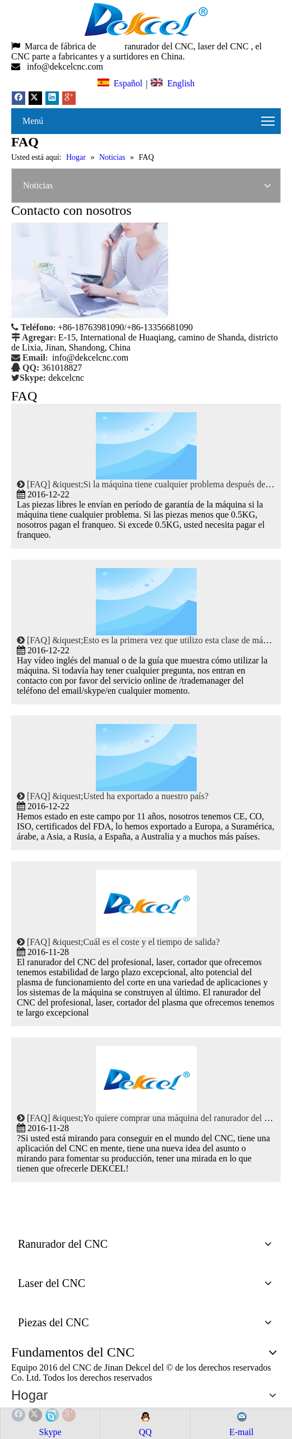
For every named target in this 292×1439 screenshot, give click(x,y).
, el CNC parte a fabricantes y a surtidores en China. (136, 51)
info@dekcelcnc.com (66, 66)
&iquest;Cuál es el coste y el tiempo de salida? (136, 942)
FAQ (38, 484)
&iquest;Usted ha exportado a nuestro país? (130, 796)
